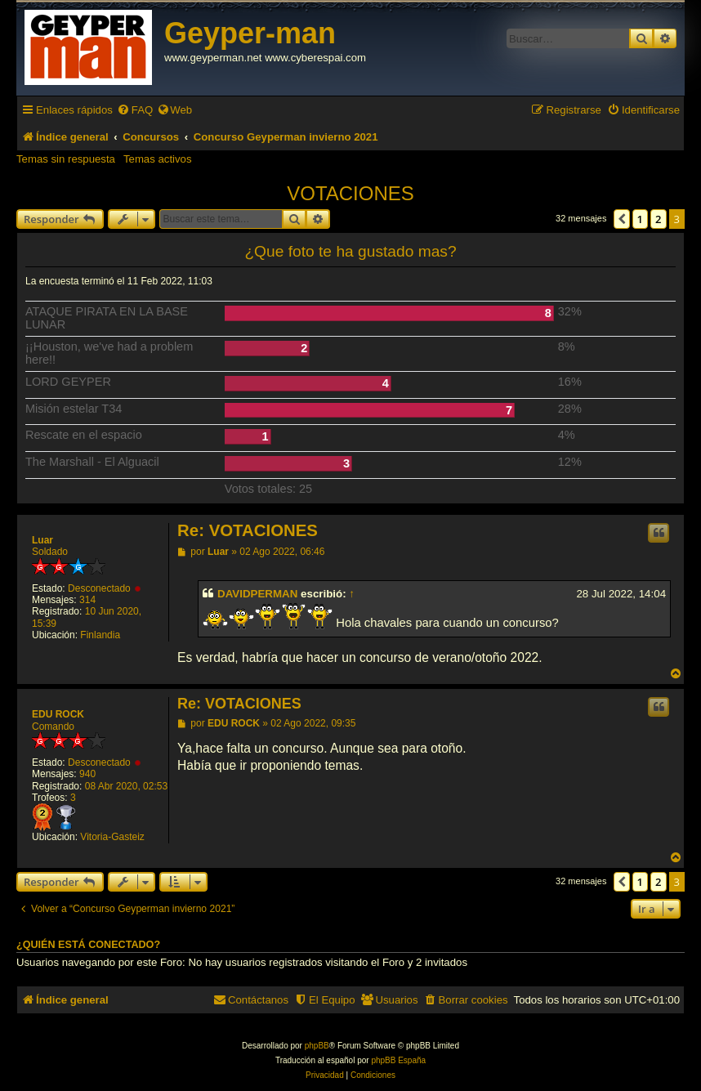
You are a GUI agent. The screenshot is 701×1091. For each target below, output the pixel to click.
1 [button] (640, 219)
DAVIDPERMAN (257, 594)
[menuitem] (135, 110)
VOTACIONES (350, 193)
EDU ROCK (58, 714)
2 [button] (658, 219)
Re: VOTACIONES (247, 530)
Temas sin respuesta (65, 159)
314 (87, 600)
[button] (622, 219)
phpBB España (398, 1060)
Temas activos (157, 159)
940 (87, 774)
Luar (42, 540)
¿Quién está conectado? (88, 944)
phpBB (317, 1045)
